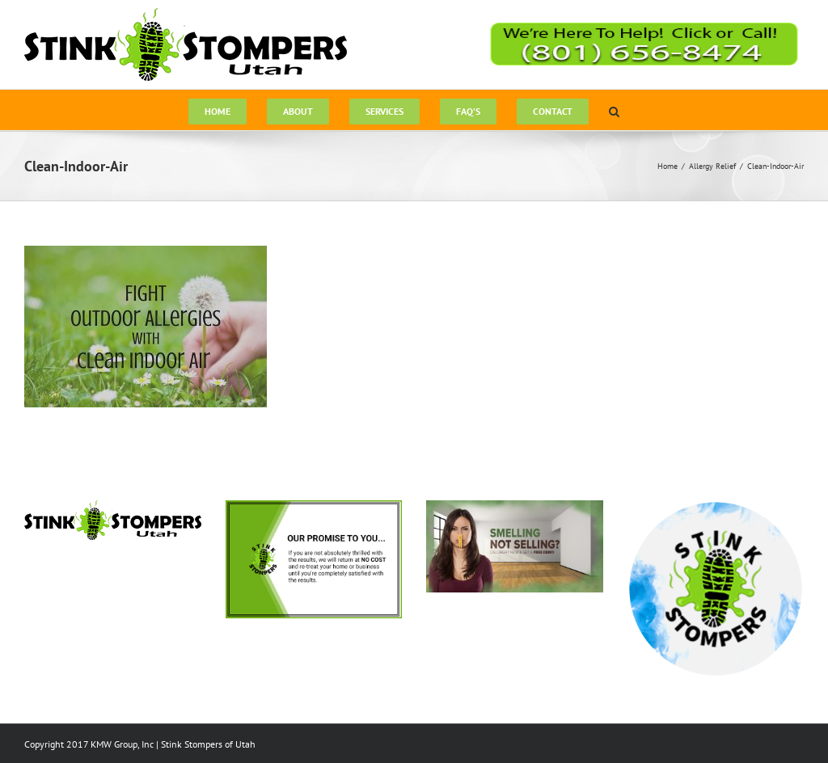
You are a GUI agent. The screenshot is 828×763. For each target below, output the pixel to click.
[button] (614, 110)
